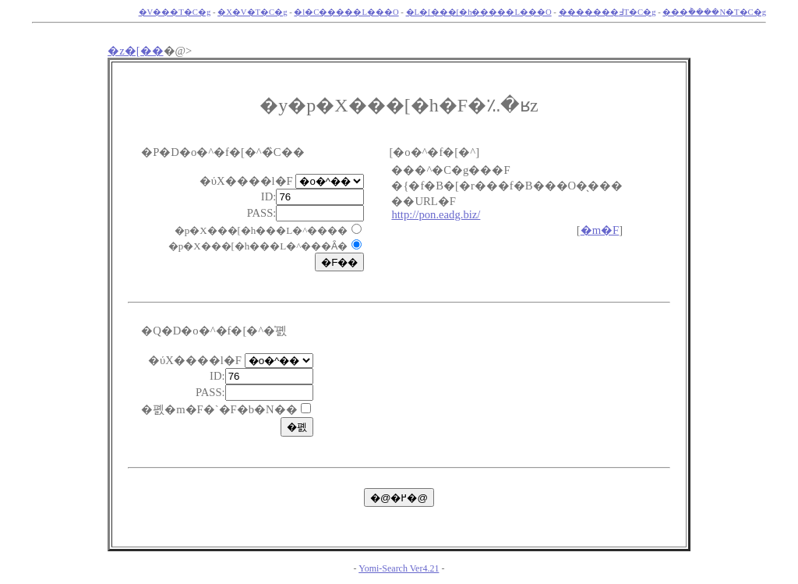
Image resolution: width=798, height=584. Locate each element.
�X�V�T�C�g (252, 12)
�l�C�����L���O (346, 12)
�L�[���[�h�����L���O (479, 12)
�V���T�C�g (175, 12)
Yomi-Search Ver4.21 (398, 568)
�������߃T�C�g (607, 12)
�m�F (600, 230)
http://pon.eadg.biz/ (435, 214)
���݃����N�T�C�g (714, 12)
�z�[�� (135, 50)
